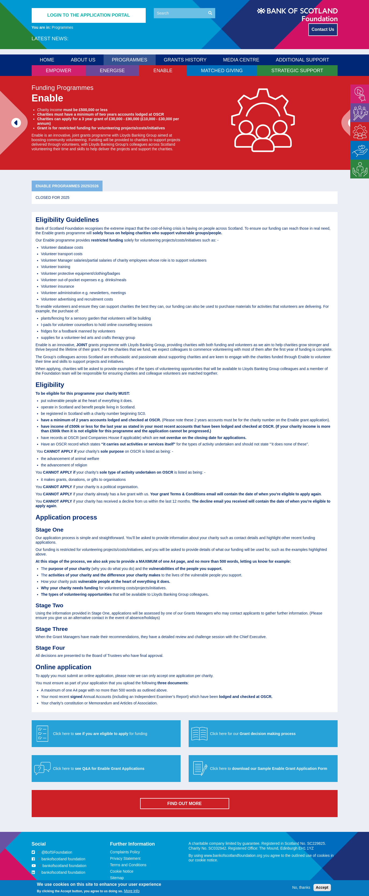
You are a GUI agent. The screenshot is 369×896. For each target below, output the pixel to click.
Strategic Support (357, 164)
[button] (263, 733)
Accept (322, 889)
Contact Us (323, 29)
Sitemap (117, 878)
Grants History (185, 60)
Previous (7, 118)
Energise (357, 105)
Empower (358, 87)
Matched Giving (357, 145)
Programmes (62, 27)
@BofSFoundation (56, 852)
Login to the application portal (88, 15)
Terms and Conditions (128, 865)
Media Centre (241, 60)
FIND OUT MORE (184, 803)
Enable (356, 124)
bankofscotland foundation (63, 859)
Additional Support (302, 60)
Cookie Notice (121, 871)
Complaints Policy (125, 852)
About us (83, 60)
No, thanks (301, 889)
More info (132, 892)
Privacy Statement (125, 858)
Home (47, 60)
